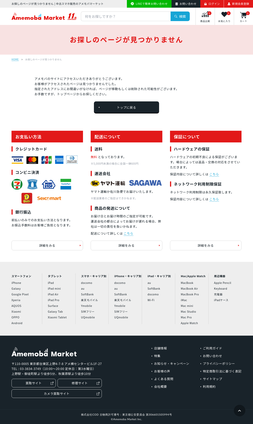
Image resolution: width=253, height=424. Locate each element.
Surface (53, 306)
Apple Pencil (222, 283)
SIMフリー (88, 311)
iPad (51, 283)
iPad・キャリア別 (159, 276)
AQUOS (16, 306)
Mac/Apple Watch (193, 276)
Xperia (16, 300)
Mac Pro (186, 317)
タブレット (55, 276)
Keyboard (220, 288)
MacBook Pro (190, 294)
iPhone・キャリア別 (127, 276)
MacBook (187, 283)
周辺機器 (219, 276)
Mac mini (187, 306)
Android (17, 323)
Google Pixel (20, 294)
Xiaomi (16, 311)
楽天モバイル (89, 300)
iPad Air (53, 294)
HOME (15, 59)
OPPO (16, 317)
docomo (86, 283)
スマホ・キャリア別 (94, 276)
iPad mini (54, 288)
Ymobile (86, 306)
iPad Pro (53, 300)
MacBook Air (189, 288)
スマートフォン (21, 276)
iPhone (16, 283)
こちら (128, 233)
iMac (184, 300)
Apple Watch (189, 323)
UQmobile (88, 317)
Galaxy (16, 288)
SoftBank (87, 294)
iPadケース (221, 300)
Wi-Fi (151, 300)
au (83, 288)
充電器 (218, 294)
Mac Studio (188, 311)
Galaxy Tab (55, 311)
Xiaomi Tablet (57, 317)
